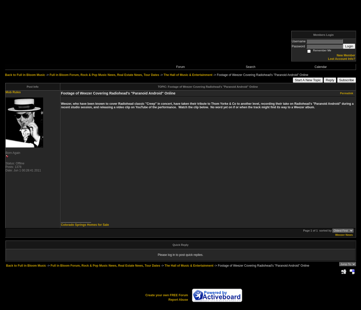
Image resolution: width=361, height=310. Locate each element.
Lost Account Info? (341, 59)
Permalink (346, 93)
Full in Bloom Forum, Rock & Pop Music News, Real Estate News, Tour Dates (104, 75)
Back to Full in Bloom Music (25, 75)
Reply (330, 80)
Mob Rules (13, 92)
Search (250, 67)
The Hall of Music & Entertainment (188, 75)
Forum (180, 67)
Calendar (321, 67)
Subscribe (346, 80)
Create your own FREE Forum (166, 295)
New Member (346, 55)
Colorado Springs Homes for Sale (85, 225)
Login (349, 46)
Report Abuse (178, 299)
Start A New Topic (308, 80)
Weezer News (344, 234)
